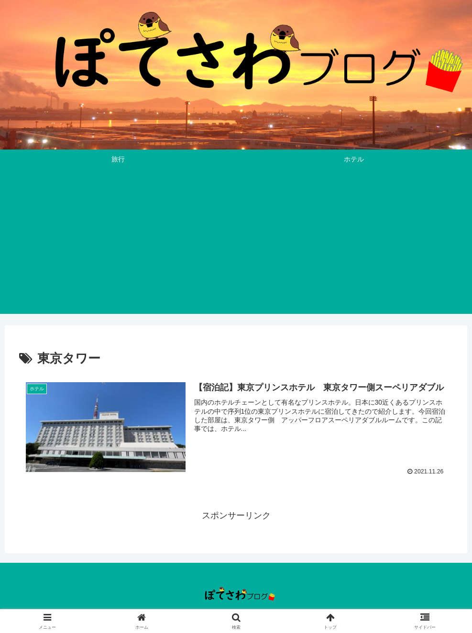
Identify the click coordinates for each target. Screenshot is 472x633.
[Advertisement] (236, 247)
